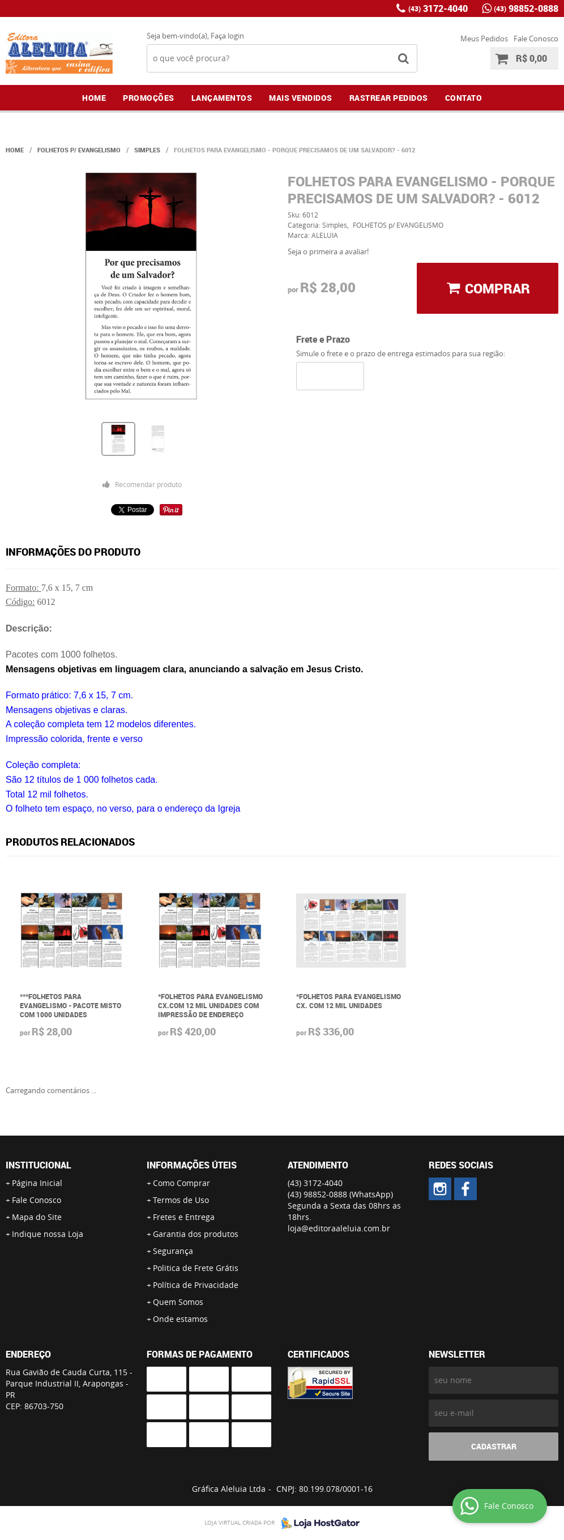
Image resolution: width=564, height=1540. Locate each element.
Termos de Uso (181, 1200)
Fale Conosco (536, 38)
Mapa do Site (37, 1216)
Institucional (38, 1165)
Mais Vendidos (300, 97)
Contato (463, 97)
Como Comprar (181, 1183)
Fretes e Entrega (184, 1216)
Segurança (173, 1250)
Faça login (227, 36)
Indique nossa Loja (47, 1233)
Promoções (148, 97)
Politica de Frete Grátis (195, 1267)
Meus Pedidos (484, 38)
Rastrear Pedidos (388, 97)
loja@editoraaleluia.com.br (339, 1228)
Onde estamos (180, 1318)
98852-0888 (526, 8)
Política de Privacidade (195, 1284)
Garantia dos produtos (195, 1233)
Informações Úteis (192, 1165)
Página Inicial (37, 1183)
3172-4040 (438, 8)
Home (94, 97)
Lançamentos (222, 97)
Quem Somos (178, 1301)
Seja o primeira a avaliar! (328, 251)
